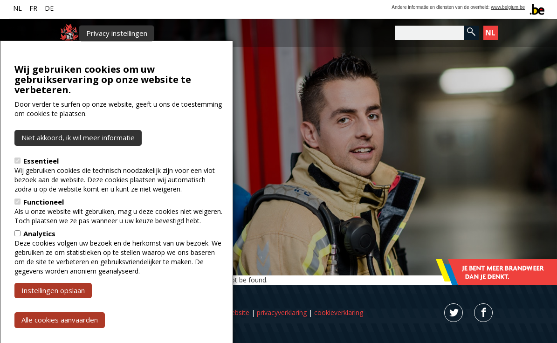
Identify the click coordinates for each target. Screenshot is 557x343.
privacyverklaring (282, 312)
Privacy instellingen (116, 62)
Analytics (39, 262)
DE (49, 8)
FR (33, 8)
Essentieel (41, 189)
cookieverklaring (338, 312)
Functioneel (43, 230)
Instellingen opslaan (53, 318)
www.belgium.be (508, 7)
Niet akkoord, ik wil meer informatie (78, 166)
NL (17, 8)
